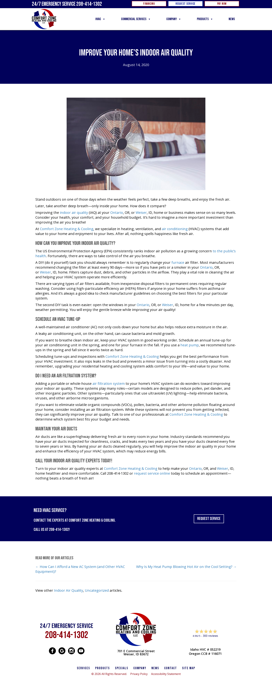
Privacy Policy (139, 674)
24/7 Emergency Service (67, 4)
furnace (177, 262)
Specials (121, 668)
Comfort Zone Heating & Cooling (66, 228)
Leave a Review (205, 642)
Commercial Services (136, 19)
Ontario (116, 212)
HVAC (100, 19)
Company (173, 19)
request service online (152, 473)
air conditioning (175, 228)
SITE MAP (188, 668)
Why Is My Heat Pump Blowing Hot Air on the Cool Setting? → (186, 566)
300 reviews (210, 636)
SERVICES (83, 668)
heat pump (189, 345)
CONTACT (170, 668)
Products (205, 19)
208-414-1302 (59, 529)
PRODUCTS (102, 668)
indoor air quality (74, 212)
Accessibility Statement (166, 674)
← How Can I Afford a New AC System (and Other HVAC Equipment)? (80, 569)
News (232, 19)
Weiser (141, 212)
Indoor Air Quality (68, 590)
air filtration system (108, 383)
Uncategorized (97, 590)
